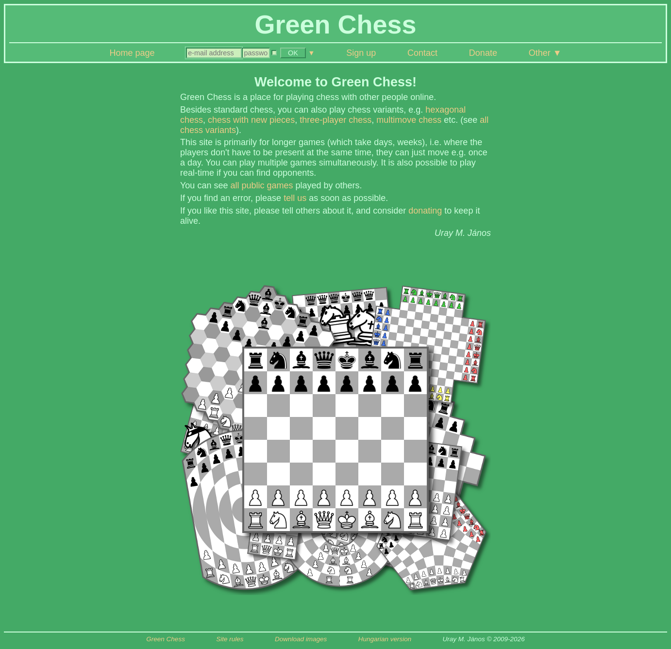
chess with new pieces (251, 120)
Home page (131, 53)
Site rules (229, 639)
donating (425, 211)
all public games (261, 185)
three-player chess (335, 120)
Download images (301, 639)
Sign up (361, 53)
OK (293, 53)
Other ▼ (545, 53)
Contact (422, 53)
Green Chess (165, 639)
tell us (295, 198)
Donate (483, 53)
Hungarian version (385, 639)
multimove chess (408, 120)
